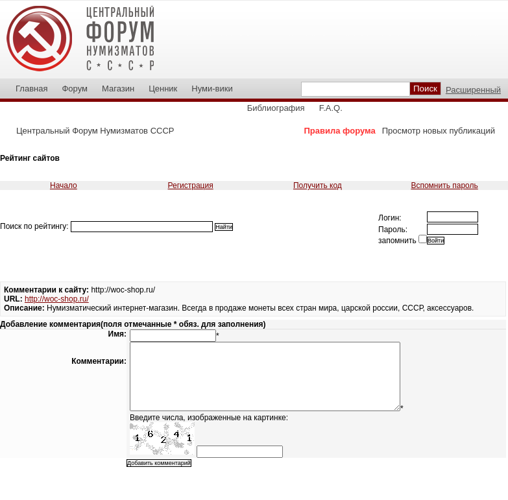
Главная (31, 88)
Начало (63, 185)
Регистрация (190, 185)
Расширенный (473, 90)
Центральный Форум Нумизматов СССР (95, 131)
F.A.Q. (331, 108)
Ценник (163, 88)
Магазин (118, 88)
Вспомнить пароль (444, 185)
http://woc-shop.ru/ (57, 299)
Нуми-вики (211, 88)
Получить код (317, 185)
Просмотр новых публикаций (438, 131)
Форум (75, 88)
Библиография (276, 108)
